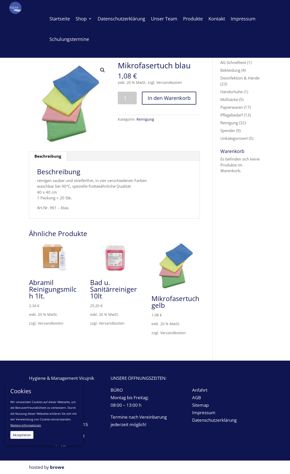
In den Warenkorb (169, 97)
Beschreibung (47, 156)
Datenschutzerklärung (214, 420)
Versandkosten (169, 82)
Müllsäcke (229, 99)
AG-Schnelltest (233, 62)
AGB (196, 397)
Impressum (203, 412)
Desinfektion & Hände (239, 78)
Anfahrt (199, 390)
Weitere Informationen (25, 425)
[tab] (48, 156)
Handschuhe (231, 91)
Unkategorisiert (234, 138)
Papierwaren (231, 107)
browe (57, 467)
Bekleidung (230, 70)
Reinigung (145, 119)
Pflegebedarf (231, 115)
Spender (227, 130)
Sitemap (200, 405)
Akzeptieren (22, 435)
